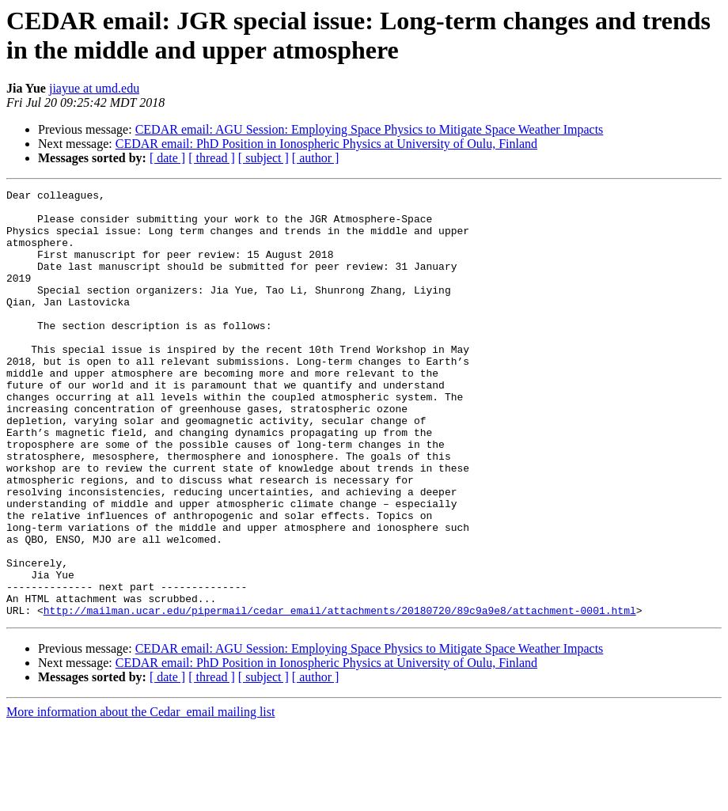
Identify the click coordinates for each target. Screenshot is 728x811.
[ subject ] (263, 158)
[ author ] (315, 158)
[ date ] (167, 158)
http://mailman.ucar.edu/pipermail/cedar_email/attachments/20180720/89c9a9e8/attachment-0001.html (340, 695)
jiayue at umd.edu (94, 88)
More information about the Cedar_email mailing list (140, 797)
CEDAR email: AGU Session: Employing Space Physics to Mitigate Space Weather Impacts (369, 129)
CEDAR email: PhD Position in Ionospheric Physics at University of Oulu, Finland (326, 143)
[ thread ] (211, 158)
